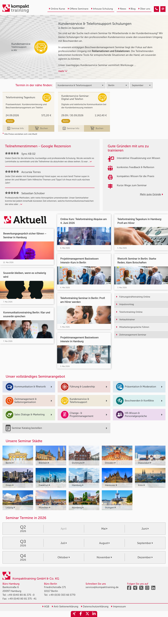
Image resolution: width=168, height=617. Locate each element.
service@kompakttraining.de (102, 587)
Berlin (10, 121)
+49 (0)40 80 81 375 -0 (21, 594)
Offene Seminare (78, 8)
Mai (104, 528)
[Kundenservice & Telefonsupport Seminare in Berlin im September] (156, 9)
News (122, 8)
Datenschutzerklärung (94, 606)
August (104, 543)
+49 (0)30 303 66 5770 (62, 594)
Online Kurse (57, 8)
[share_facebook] (80, 614)
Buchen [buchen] (41, 128)
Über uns (144, 8)
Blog (132, 8)
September (145, 543)
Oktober (63, 557)
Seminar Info (15, 128)
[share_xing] (74, 614)
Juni (145, 528)
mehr (62, 71)
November (104, 557)
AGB (45, 606)
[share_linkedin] (94, 614)
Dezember (145, 557)
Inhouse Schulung (102, 8)
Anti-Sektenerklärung (65, 606)
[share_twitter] (87, 614)
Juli (64, 543)
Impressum (118, 606)
